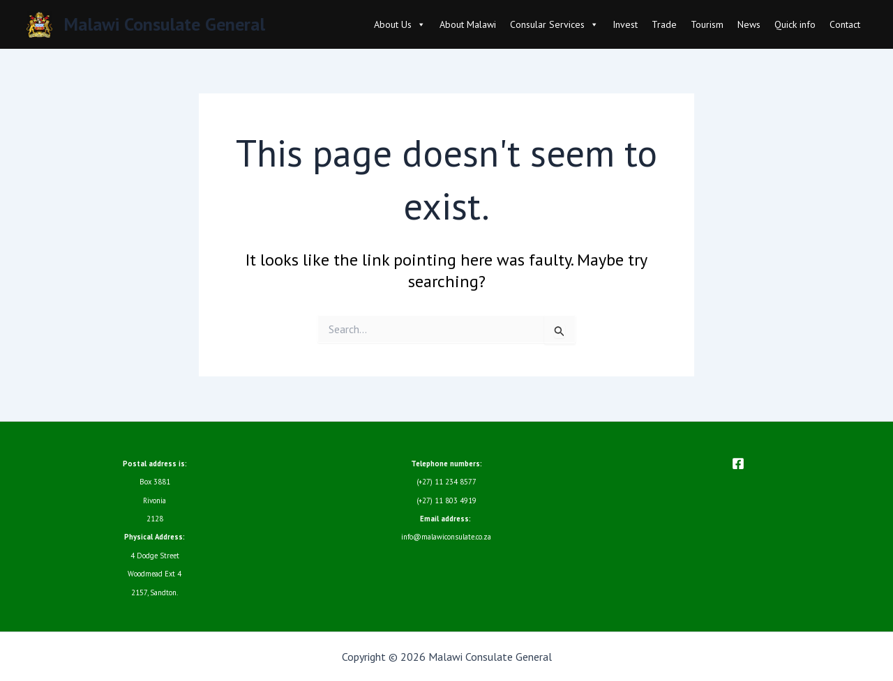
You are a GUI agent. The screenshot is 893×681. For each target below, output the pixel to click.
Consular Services (554, 24)
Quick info (795, 24)
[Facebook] (738, 463)
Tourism (707, 24)
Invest (625, 24)
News (748, 24)
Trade (664, 24)
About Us (400, 24)
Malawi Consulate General (164, 24)
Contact (845, 24)
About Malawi (468, 24)
